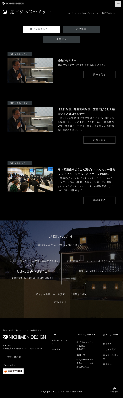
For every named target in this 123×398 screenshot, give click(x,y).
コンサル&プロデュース (85, 337)
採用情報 (107, 365)
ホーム (55, 335)
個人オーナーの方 (85, 360)
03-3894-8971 (32, 272)
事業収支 (61, 39)
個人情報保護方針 (110, 357)
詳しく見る (61, 303)
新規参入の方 (83, 367)
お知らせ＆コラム (59, 342)
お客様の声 (80, 356)
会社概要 (107, 344)
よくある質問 (109, 350)
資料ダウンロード (110, 337)
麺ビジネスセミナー (41, 29)
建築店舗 (56, 350)
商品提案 (81, 29)
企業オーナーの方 (85, 364)
